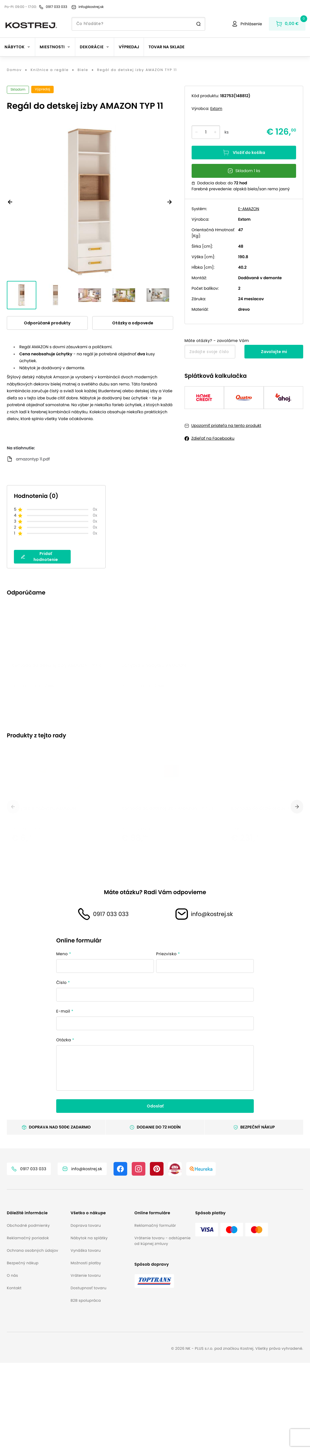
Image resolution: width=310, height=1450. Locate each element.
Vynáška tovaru (86, 1337)
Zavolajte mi (274, 351)
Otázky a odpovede (132, 323)
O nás (12, 1362)
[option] (62, 680)
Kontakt (14, 1375)
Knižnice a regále (50, 70)
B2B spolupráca (86, 1387)
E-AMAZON (248, 209)
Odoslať (155, 1193)
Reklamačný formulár (155, 1312)
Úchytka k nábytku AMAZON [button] (154, 723)
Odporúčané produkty (47, 323)
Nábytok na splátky (89, 1325)
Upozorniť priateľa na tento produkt (226, 425)
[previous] (13, 870)
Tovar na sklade (166, 47)
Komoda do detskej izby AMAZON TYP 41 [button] (57, 723)
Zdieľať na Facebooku (212, 438)
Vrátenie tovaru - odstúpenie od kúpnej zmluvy (163, 1328)
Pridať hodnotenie (39, 556)
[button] (36, 1300)
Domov (14, 70)
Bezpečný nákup (23, 1350)
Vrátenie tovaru (86, 1362)
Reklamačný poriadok (28, 1325)
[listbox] (155, 680)
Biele (83, 70)
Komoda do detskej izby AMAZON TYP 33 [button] (168, 909)
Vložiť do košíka (244, 152)
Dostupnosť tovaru (88, 1375)
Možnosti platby (86, 1350)
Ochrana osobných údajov (32, 1337)
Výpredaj (129, 47)
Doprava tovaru (86, 1312)
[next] (297, 870)
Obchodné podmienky (28, 1312)
